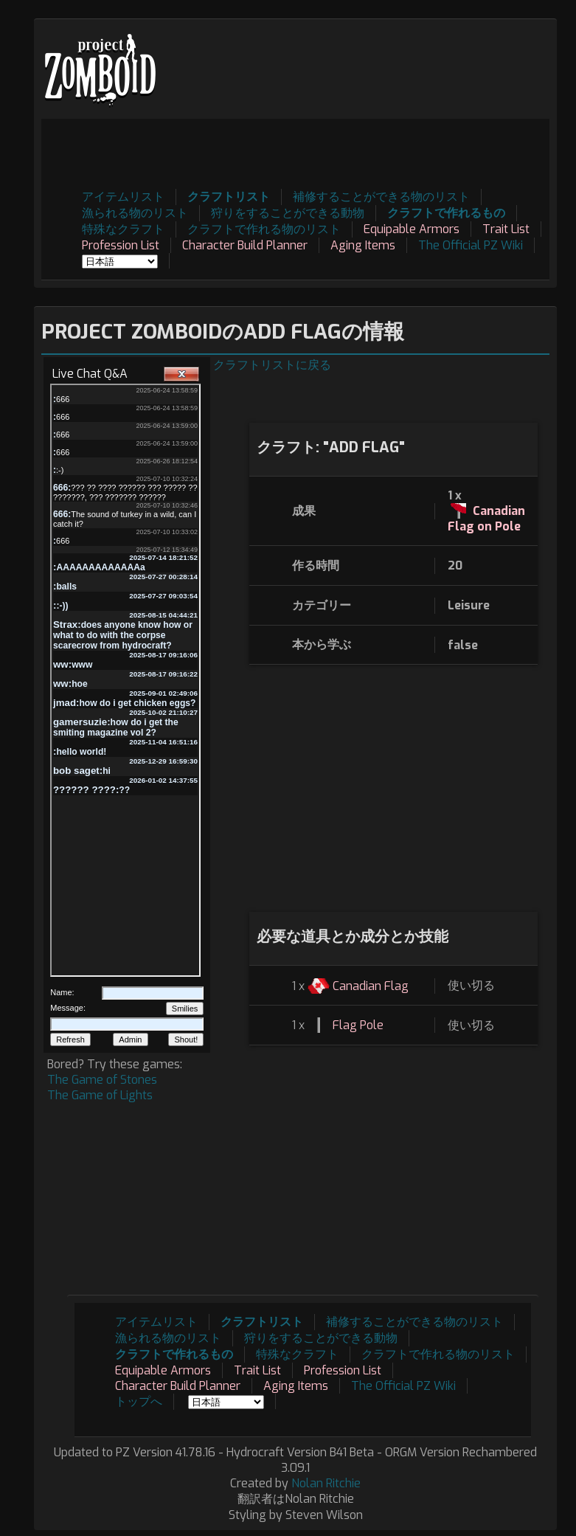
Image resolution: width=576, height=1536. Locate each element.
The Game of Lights (100, 1095)
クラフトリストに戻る (272, 365)
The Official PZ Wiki (470, 245)
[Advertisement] (281, 152)
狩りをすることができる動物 (287, 213)
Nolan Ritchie (326, 1483)
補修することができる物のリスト (381, 196)
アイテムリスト (123, 196)
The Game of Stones (102, 1079)
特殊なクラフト (123, 229)
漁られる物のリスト (135, 213)
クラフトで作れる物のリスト (264, 229)
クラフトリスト (228, 196)
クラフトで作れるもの (446, 213)
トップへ (138, 1401)
